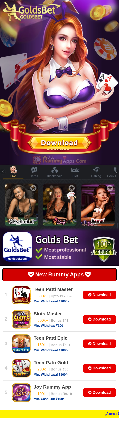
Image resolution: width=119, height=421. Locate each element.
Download (99, 295)
